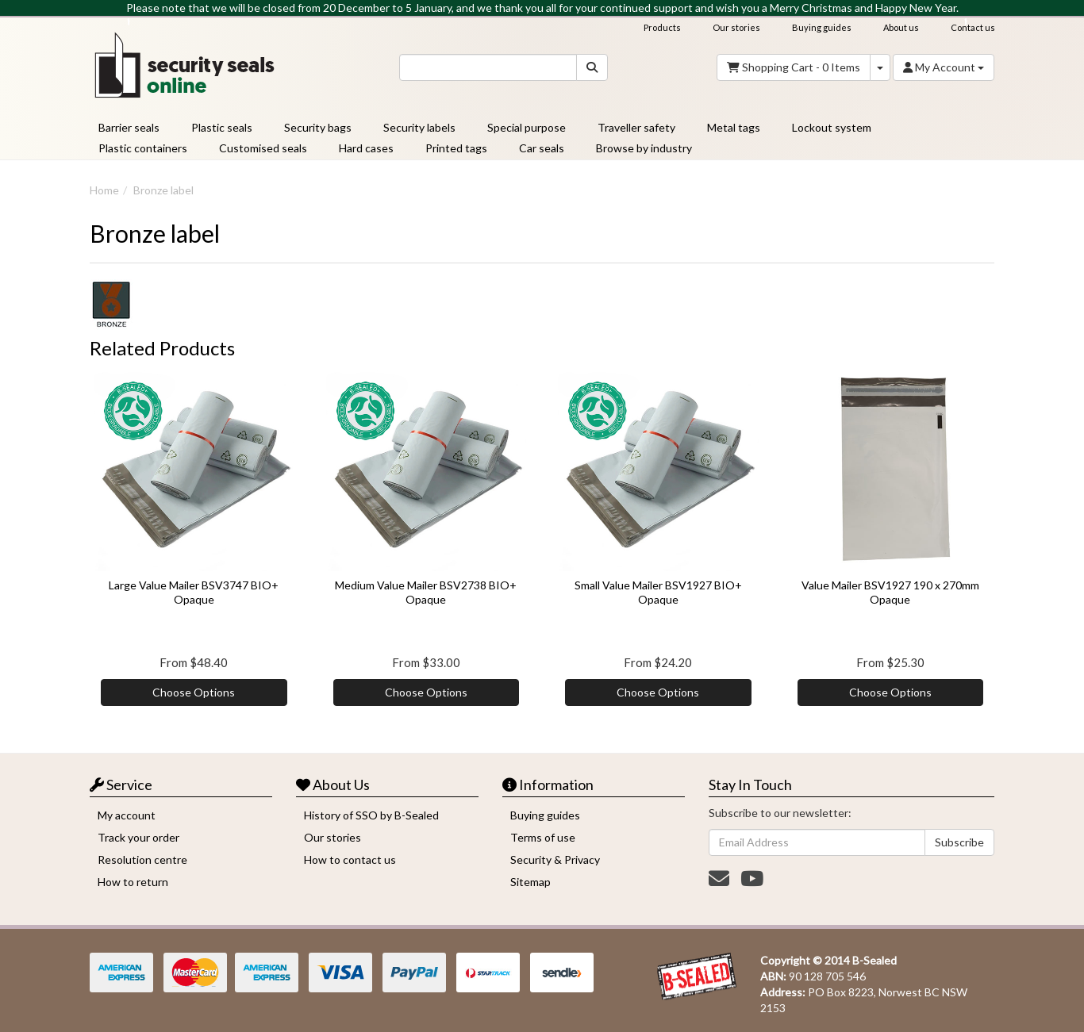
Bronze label (163, 190)
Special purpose (526, 127)
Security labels (419, 127)
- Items (793, 67)
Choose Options (193, 692)
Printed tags (456, 148)
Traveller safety (636, 127)
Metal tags (733, 127)
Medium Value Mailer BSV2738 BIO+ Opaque (426, 592)
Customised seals (263, 148)
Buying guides (821, 27)
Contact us (973, 27)
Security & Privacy (555, 859)
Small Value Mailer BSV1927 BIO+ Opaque (658, 592)
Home (104, 190)
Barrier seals (129, 127)
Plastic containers (142, 148)
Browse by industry (644, 148)
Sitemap (530, 881)
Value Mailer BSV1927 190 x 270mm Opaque (890, 592)
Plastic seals (221, 127)
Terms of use (542, 837)
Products (662, 27)
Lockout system (831, 127)
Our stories (736, 27)
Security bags (318, 127)
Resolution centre (142, 859)
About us (901, 27)
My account (127, 815)
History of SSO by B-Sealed (371, 815)
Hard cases (366, 148)
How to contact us (350, 859)
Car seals (541, 148)
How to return (133, 881)
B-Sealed (874, 960)
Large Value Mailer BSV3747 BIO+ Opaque (194, 592)
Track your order (138, 837)
